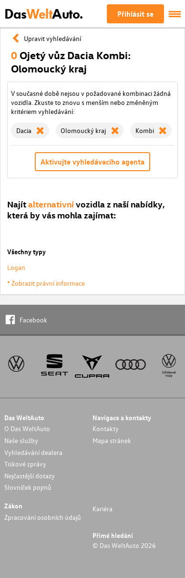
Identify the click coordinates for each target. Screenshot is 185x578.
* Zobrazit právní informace (46, 283)
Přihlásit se (135, 14)
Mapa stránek (111, 440)
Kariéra (102, 508)
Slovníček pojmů (27, 487)
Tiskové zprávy (25, 463)
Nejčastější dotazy (29, 475)
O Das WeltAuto (27, 428)
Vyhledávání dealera (33, 452)
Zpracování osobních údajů (42, 517)
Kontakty (105, 428)
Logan (16, 267)
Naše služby (21, 440)
